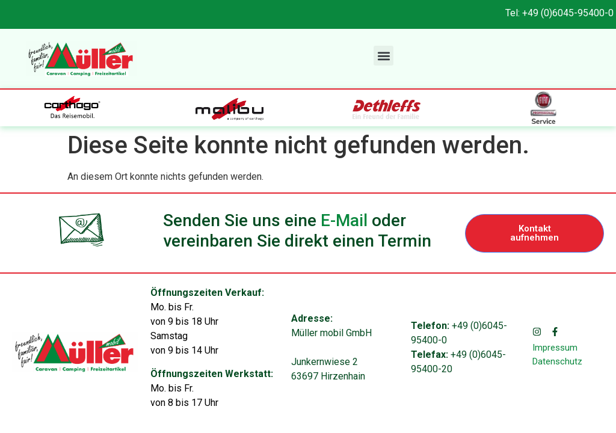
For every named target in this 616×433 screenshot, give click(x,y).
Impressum (555, 347)
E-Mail (344, 220)
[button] (383, 56)
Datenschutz (557, 361)
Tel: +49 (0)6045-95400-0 (559, 13)
